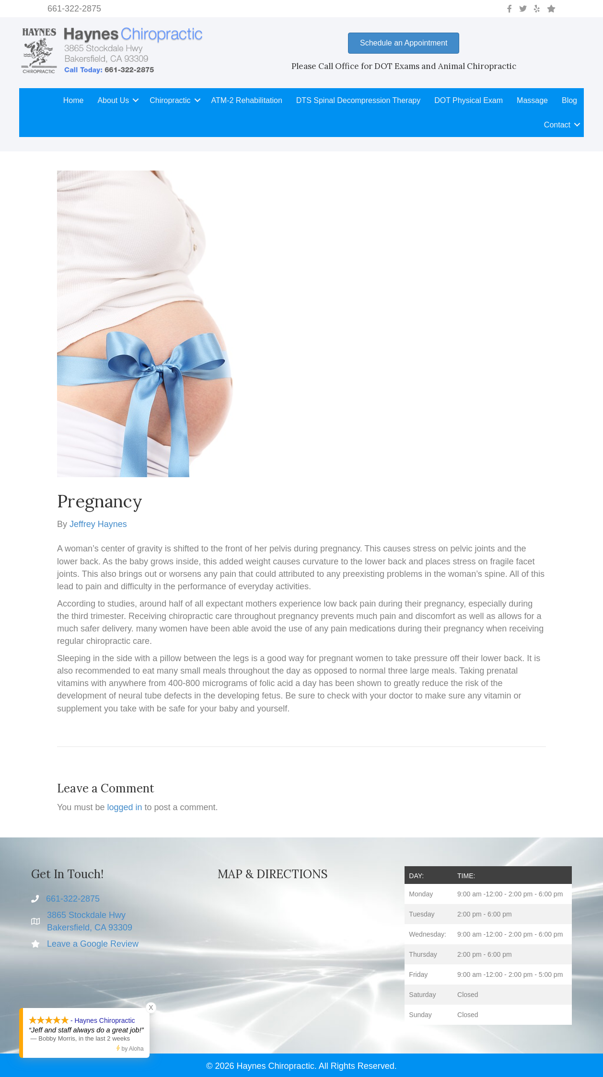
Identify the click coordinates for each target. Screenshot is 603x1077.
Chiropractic (170, 100)
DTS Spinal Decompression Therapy (358, 100)
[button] (135, 100)
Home (73, 100)
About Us (113, 100)
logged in (124, 807)
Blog (569, 100)
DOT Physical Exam (468, 100)
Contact (557, 125)
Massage (532, 100)
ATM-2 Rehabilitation (246, 100)
